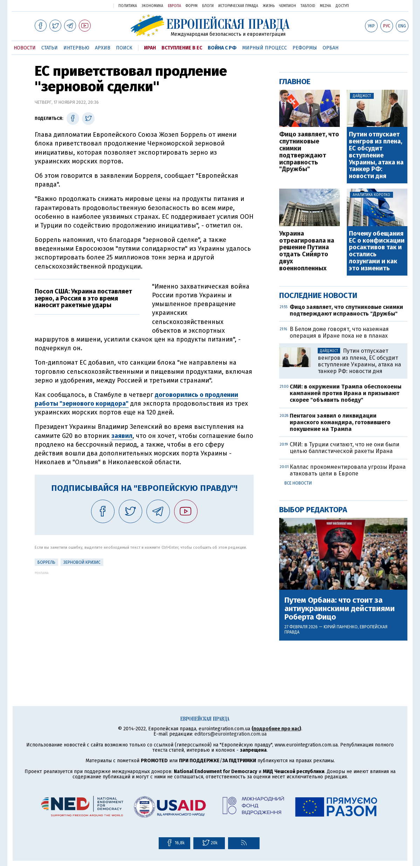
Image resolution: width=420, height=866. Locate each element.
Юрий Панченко (341, 626)
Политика (127, 6)
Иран (150, 48)
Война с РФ (222, 48)
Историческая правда (238, 6)
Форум (192, 6)
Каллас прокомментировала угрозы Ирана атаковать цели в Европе (348, 470)
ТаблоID (308, 6)
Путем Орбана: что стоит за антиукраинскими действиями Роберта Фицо (339, 609)
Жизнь (269, 6)
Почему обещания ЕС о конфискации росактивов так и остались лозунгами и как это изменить (377, 251)
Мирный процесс (264, 48)
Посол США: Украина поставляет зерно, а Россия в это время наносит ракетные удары (83, 298)
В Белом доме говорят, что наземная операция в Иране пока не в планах (339, 332)
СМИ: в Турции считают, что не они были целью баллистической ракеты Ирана (344, 447)
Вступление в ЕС (181, 48)
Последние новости (318, 295)
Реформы (304, 48)
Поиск (124, 48)
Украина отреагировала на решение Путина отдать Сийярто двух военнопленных (306, 251)
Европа (174, 6)
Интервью (76, 48)
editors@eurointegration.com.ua (230, 734)
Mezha (325, 6)
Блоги (208, 6)
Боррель (46, 562)
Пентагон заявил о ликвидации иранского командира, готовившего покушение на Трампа (340, 422)
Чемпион (287, 6)
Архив (102, 48)
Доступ (342, 6)
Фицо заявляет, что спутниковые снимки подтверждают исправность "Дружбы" (309, 152)
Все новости (298, 483)
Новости (25, 48)
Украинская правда (90, 5)
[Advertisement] (144, 624)
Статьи (49, 48)
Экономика (152, 6)
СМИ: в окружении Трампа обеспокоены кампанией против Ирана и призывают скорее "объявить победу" (345, 393)
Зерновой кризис (82, 562)
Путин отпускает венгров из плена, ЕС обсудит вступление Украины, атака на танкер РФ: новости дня (376, 155)
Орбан (330, 48)
